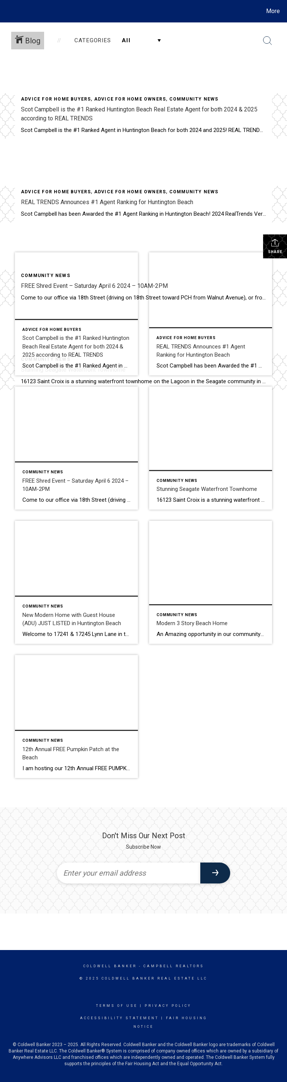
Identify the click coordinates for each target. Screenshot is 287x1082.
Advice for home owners (130, 99)
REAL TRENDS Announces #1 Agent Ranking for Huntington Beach (107, 202)
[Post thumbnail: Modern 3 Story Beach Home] (210, 582)
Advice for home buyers (56, 99)
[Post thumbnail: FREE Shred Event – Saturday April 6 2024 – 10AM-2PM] (76, 448)
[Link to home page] (7, 11)
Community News (194, 99)
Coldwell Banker (110, 966)
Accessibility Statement (119, 1018)
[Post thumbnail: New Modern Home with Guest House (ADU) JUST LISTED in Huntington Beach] (76, 582)
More (273, 11)
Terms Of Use (117, 1006)
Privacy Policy (168, 1006)
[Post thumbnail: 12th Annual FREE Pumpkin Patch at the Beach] (76, 716)
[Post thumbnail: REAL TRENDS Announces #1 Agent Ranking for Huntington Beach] (210, 313)
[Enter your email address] (128, 873)
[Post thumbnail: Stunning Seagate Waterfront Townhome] (210, 448)
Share (275, 246)
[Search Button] (267, 41)
